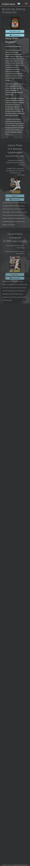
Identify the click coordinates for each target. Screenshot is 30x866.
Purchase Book (15, 35)
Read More (15, 196)
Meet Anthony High (14, 31)
